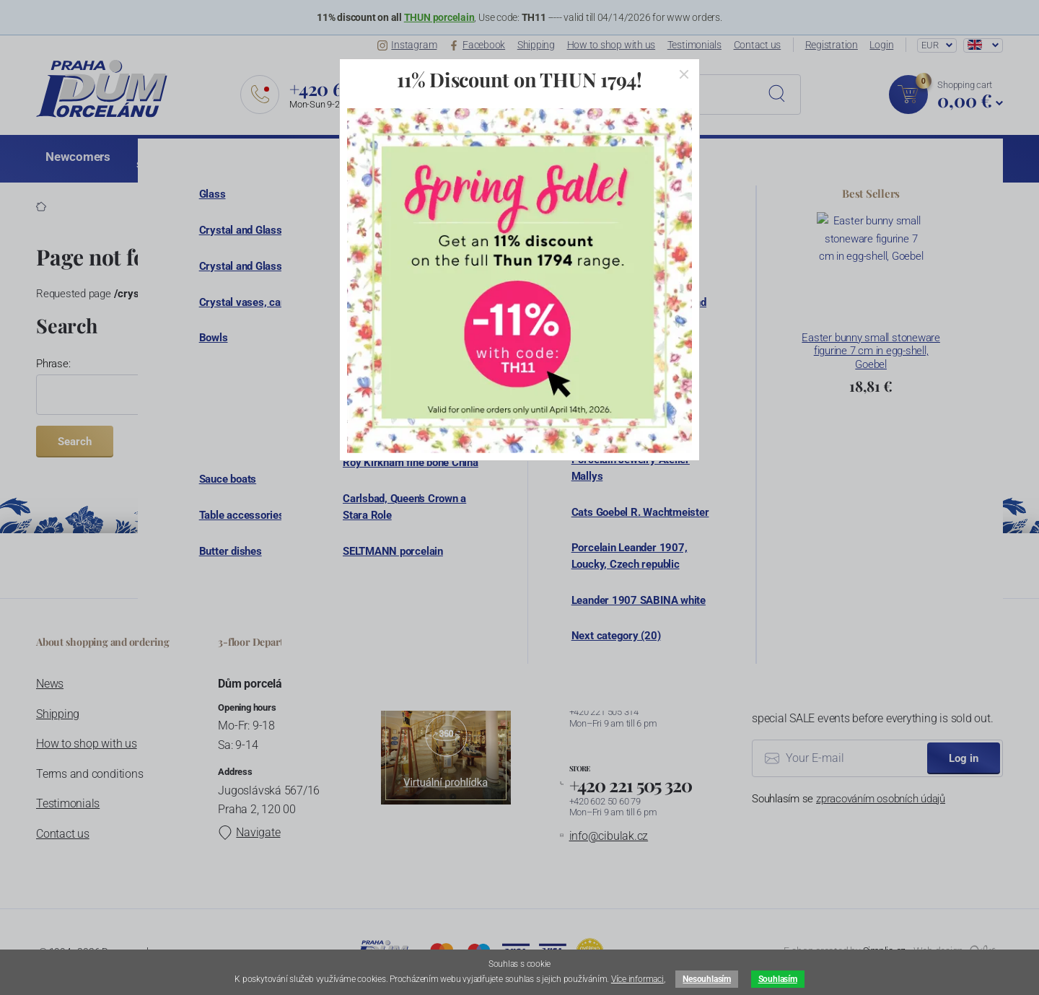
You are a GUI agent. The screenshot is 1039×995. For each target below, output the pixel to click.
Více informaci (637, 979)
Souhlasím (777, 979)
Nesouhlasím (706, 979)
